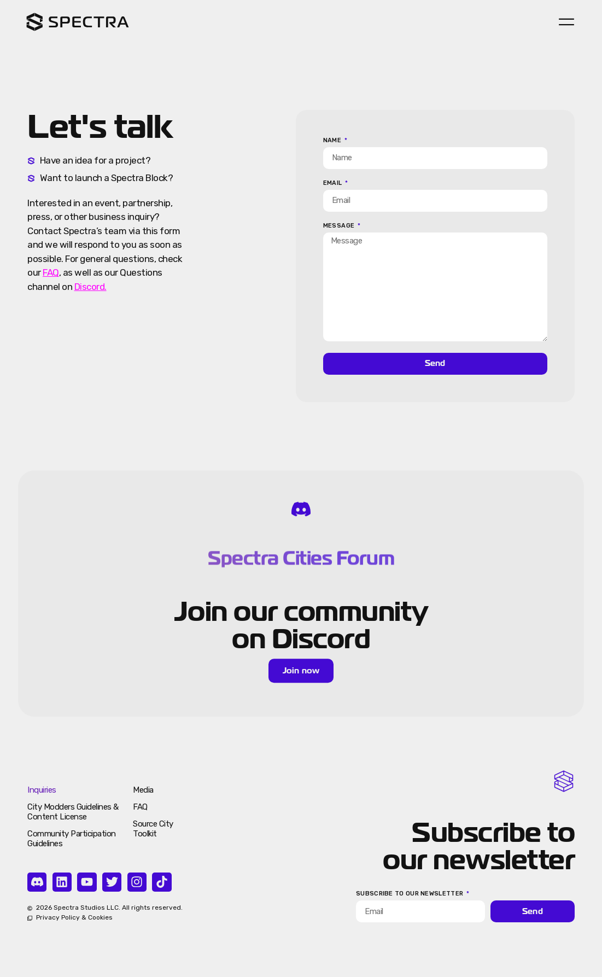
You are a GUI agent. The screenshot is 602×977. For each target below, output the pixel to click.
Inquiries (41, 790)
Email (333, 183)
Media (143, 790)
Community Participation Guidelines (71, 838)
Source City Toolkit (153, 829)
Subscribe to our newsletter (410, 894)
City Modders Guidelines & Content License (73, 812)
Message (339, 226)
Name (333, 140)
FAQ (140, 807)
